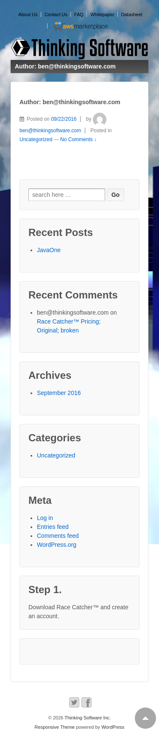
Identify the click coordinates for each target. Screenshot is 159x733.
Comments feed (58, 535)
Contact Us (56, 14)
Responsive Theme (55, 727)
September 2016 (59, 392)
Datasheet (131, 14)
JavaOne (49, 250)
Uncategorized (36, 139)
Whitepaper (102, 14)
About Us (27, 14)
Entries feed (53, 526)
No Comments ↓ (78, 139)
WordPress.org (56, 544)
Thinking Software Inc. (87, 717)
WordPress (112, 727)
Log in (45, 517)
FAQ (79, 14)
